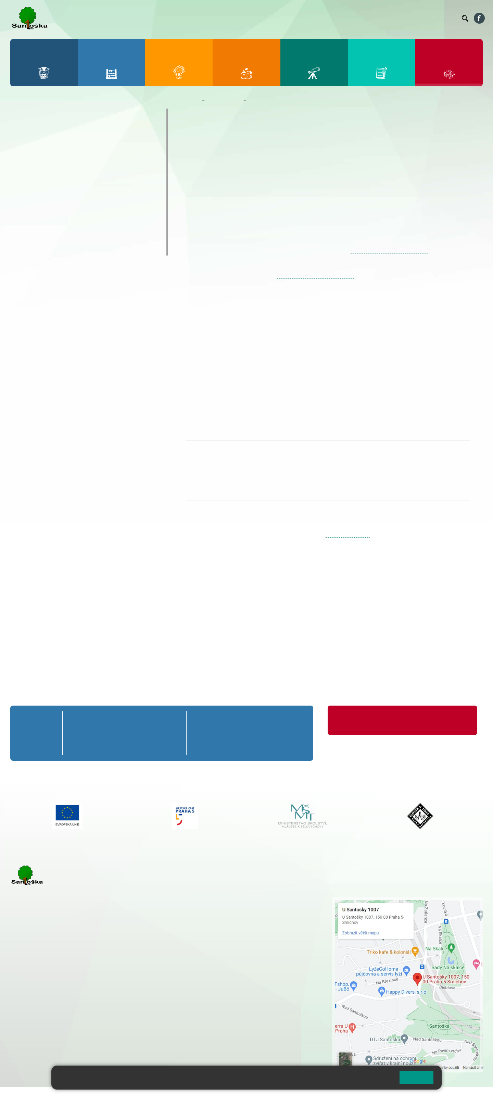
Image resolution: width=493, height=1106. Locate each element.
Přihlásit (169, 1096)
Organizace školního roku (364, 720)
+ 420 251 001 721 (224, 901)
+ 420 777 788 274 (221, 915)
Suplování (363, 18)
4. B (148, 733)
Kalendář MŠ (38, 182)
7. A (233, 720)
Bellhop (266, 18)
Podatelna (390, 18)
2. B (101, 733)
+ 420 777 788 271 (82, 983)
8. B (263, 733)
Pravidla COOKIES (256, 1096)
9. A (293, 720)
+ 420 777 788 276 (82, 1018)
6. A (204, 720)
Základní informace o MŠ (56, 128)
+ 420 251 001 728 (223, 908)
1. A (77, 720)
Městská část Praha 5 (33, 1046)
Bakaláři (244, 18)
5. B (171, 733)
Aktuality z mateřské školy (58, 168)
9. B (293, 733)
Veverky (30, 249)
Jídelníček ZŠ (294, 18)
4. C (147, 746)
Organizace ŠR (330, 18)
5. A (171, 720)
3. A (124, 720)
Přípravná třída (37, 720)
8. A (263, 720)
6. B (204, 733)
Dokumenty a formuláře (54, 142)
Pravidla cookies (365, 1080)
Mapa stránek (138, 1096)
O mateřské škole (45, 115)
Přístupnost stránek (206, 1096)
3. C (124, 746)
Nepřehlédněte (40, 155)
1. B (77, 733)
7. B (233, 733)
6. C (204, 746)
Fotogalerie (35, 195)
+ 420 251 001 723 (40, 983)
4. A (147, 720)
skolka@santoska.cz (348, 534)
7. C (233, 746)
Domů (192, 100)
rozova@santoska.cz (48, 1025)
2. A (100, 720)
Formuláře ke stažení (431, 720)
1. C (77, 746)
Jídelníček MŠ (40, 235)
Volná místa (419, 18)
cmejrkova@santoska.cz (52, 990)
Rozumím (416, 1077)
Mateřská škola (223, 100)
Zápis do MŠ (37, 222)
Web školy (470, 1096)
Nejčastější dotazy (46, 208)
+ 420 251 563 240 (40, 1018)
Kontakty (446, 18)
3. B (124, 733)
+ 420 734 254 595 (257, 937)
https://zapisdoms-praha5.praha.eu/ (389, 250)
